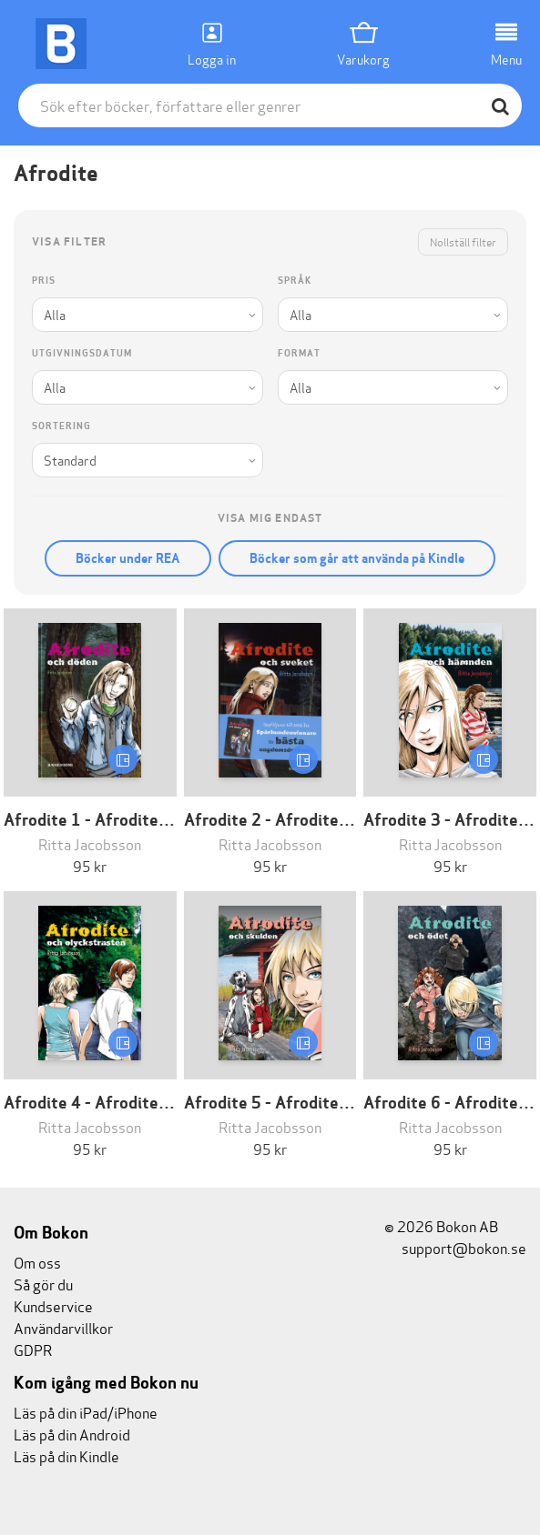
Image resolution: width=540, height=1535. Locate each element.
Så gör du (43, 1283)
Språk (294, 280)
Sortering (61, 426)
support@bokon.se (455, 1247)
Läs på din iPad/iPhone (86, 1411)
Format (299, 353)
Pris (44, 280)
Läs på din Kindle (66, 1455)
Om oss (37, 1261)
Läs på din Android (72, 1433)
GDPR (33, 1349)
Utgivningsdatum (82, 353)
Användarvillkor (63, 1327)
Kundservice (53, 1305)
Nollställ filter (463, 241)
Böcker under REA (128, 558)
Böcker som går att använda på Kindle (357, 558)
